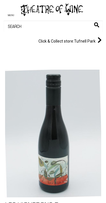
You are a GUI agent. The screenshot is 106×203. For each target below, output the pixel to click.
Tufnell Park (71, 40)
